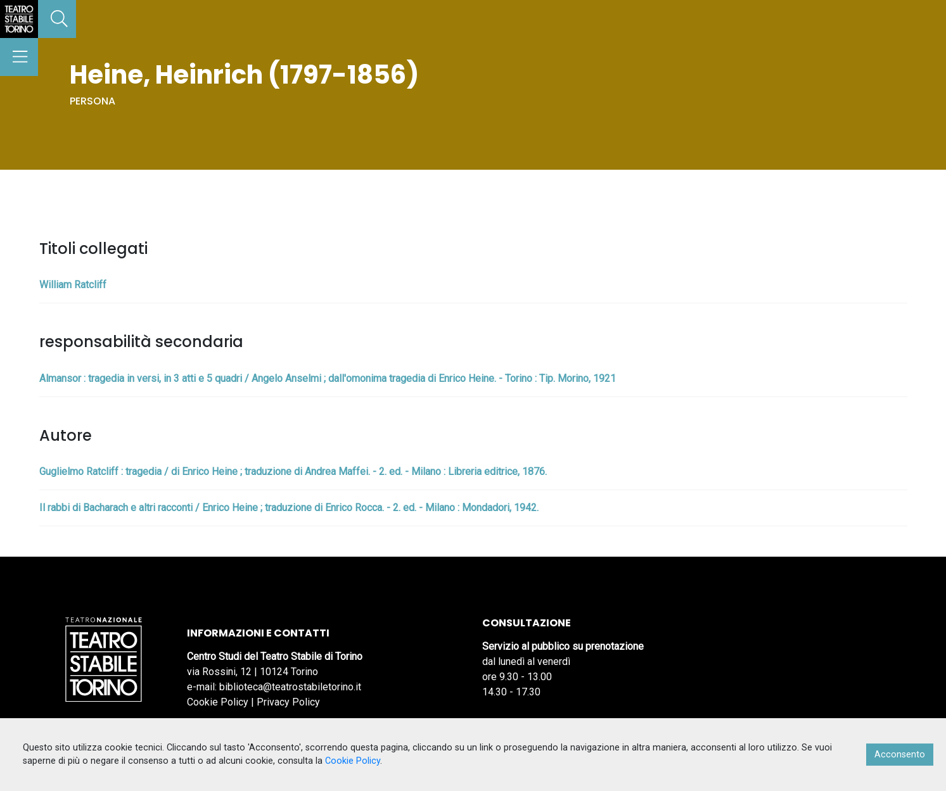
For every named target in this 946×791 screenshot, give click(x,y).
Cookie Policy (217, 702)
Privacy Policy (288, 702)
